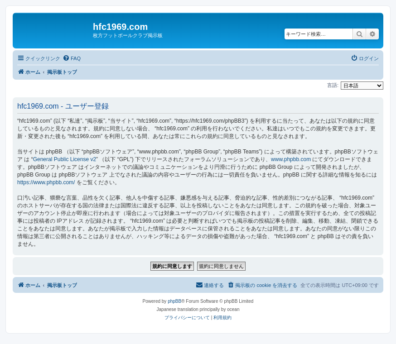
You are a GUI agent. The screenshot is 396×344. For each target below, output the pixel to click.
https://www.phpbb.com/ (46, 182)
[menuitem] (72, 58)
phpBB (174, 301)
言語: (332, 85)
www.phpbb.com (291, 159)
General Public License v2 (64, 159)
